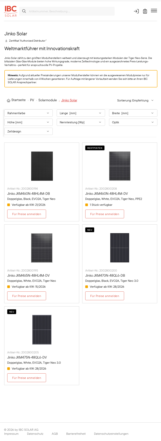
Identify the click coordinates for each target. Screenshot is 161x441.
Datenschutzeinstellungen (111, 433)
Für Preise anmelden (26, 214)
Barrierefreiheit (76, 433)
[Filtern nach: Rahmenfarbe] (28, 113)
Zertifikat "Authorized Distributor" (27, 40)
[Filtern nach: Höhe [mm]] (28, 122)
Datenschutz (35, 433)
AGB (55, 433)
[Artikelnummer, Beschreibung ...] (67, 11)
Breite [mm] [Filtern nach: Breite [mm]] (120, 113)
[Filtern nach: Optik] (133, 122)
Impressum (11, 433)
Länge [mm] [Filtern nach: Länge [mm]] (68, 113)
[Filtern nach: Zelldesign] (28, 131)
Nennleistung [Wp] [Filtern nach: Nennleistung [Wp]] (72, 122)
